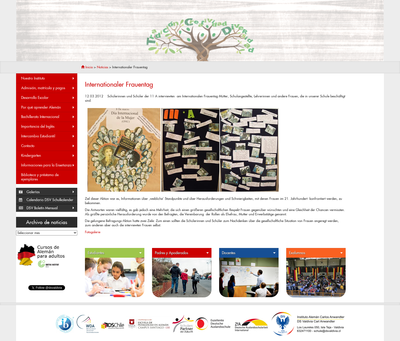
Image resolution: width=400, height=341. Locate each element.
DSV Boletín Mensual (51, 208)
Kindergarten (48, 155)
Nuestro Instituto (48, 78)
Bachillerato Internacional (48, 117)
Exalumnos (316, 253)
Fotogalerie (92, 232)
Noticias (102, 67)
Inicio (87, 67)
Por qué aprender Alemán (48, 107)
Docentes (249, 253)
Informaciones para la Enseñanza (48, 165)
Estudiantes (115, 253)
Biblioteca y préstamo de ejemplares (40, 177)
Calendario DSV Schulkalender (50, 200)
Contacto (48, 146)
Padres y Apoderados (182, 253)
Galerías (51, 192)
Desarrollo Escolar (48, 97)
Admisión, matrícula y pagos (48, 88)
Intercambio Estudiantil (48, 136)
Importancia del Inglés (48, 126)
